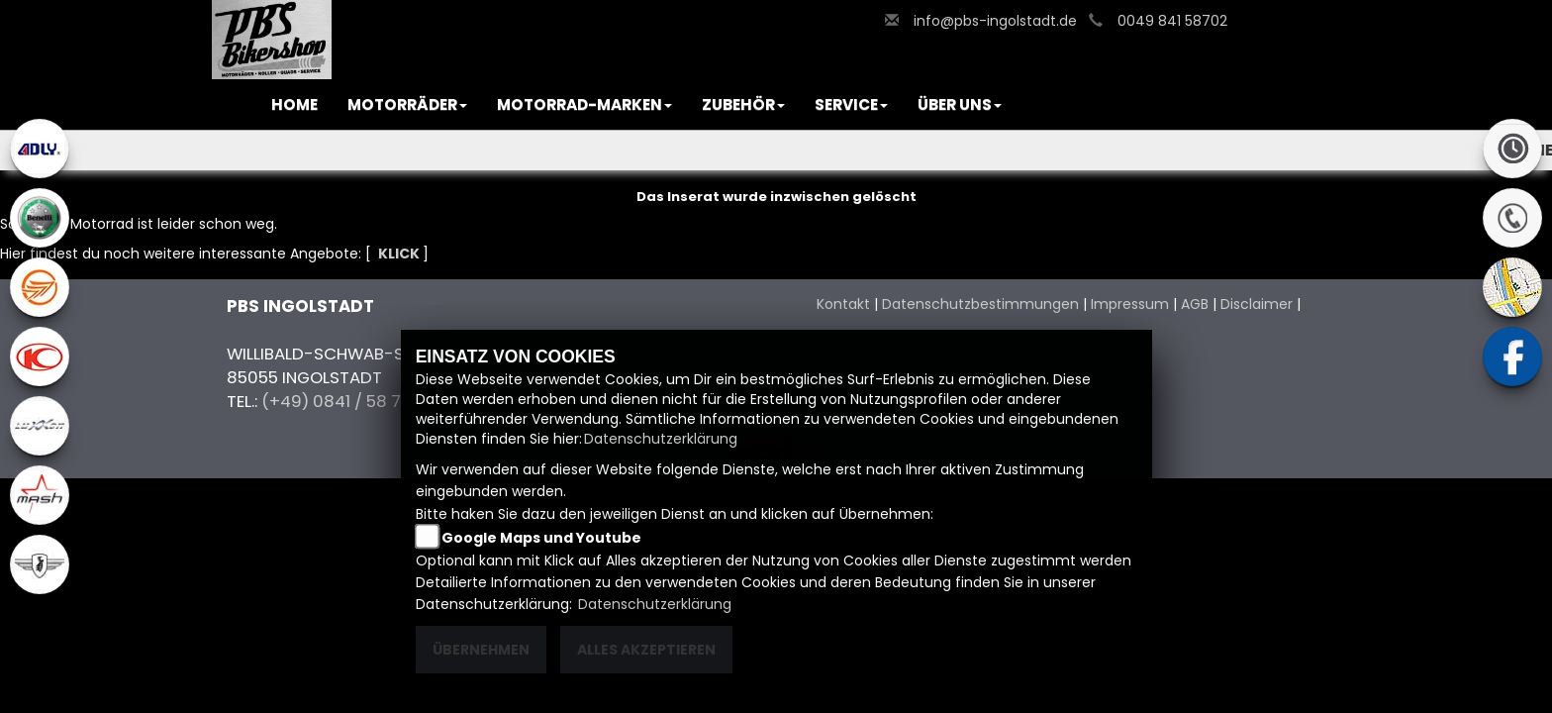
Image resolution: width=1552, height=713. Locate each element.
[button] (407, 105)
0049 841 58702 (1172, 21)
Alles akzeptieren (646, 650)
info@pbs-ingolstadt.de (995, 21)
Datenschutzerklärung (660, 439)
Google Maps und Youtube (541, 538)
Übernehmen (481, 650)
